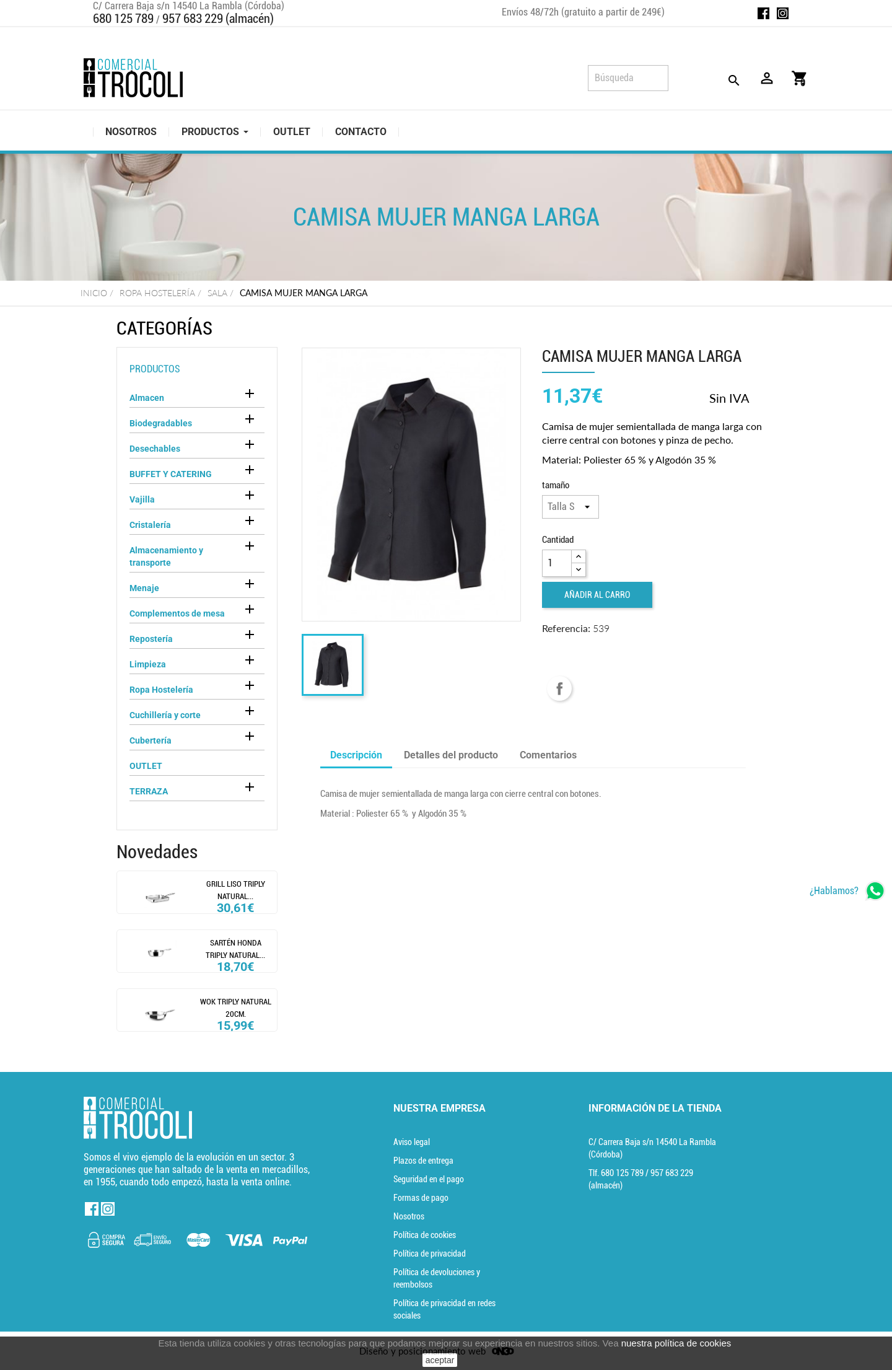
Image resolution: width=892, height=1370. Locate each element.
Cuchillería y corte (165, 715)
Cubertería (150, 740)
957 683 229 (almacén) (218, 18)
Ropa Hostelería (161, 690)
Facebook (763, 13)
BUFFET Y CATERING (170, 474)
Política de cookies (424, 1235)
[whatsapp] (848, 890)
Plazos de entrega (423, 1161)
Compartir (559, 688)
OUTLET (145, 766)
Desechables (154, 449)
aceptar (440, 1360)
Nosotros (408, 1216)
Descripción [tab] (356, 755)
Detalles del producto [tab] (451, 755)
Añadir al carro (597, 595)
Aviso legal (411, 1142)
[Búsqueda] (628, 78)
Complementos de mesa (177, 613)
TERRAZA (148, 791)
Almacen (146, 398)
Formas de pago (420, 1198)
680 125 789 (123, 18)
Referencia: (566, 628)
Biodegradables (160, 423)
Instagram (783, 13)
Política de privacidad (429, 1253)
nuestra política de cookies (676, 1343)
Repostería (151, 639)
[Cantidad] (557, 563)
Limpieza (147, 664)
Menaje (144, 588)
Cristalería (150, 525)
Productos (154, 369)
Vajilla (142, 499)
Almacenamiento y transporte (166, 556)
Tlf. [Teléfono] (616, 1173)
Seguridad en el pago (428, 1179)
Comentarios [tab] (548, 755)
